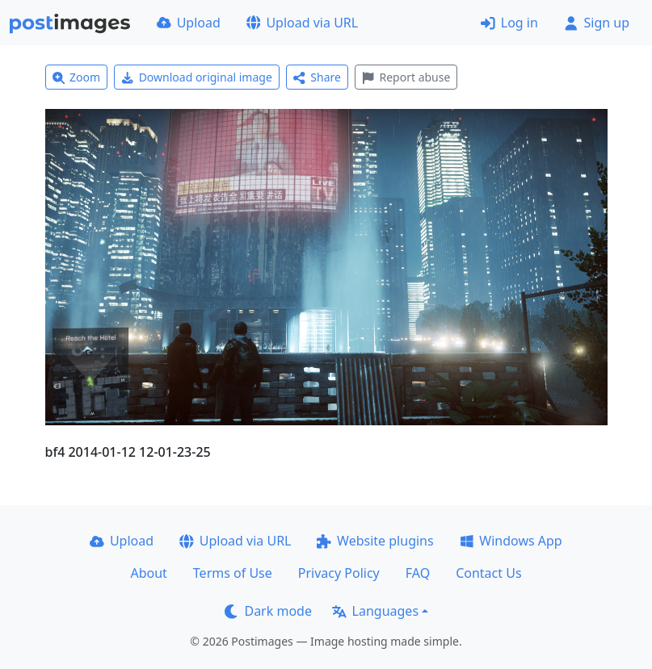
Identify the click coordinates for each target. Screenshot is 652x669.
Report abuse (406, 77)
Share (317, 77)
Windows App (511, 541)
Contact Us (488, 573)
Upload (189, 22)
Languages (375, 611)
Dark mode (268, 611)
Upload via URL (302, 22)
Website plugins (375, 541)
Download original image (196, 77)
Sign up (596, 22)
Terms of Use (232, 573)
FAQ (418, 573)
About (148, 573)
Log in (509, 22)
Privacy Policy (339, 573)
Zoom (77, 77)
